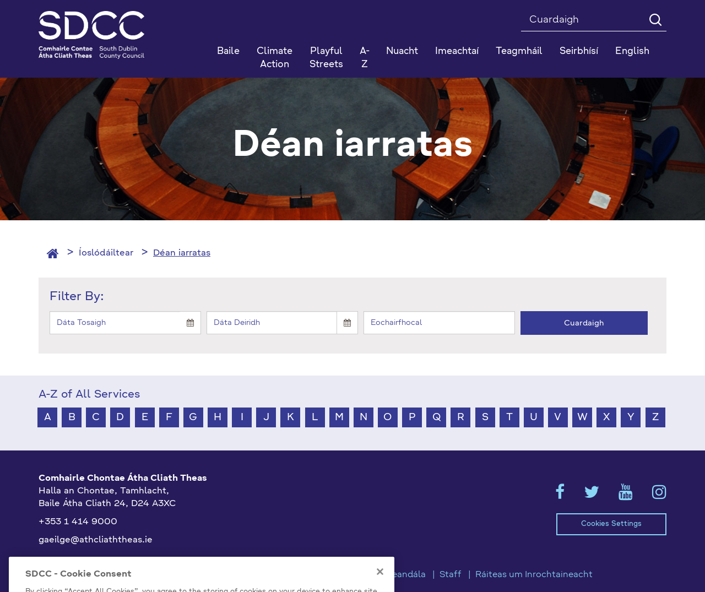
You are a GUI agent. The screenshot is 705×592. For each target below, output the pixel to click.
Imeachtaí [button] (457, 51)
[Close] (380, 582)
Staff (451, 575)
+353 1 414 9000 (78, 522)
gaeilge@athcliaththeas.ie (96, 540)
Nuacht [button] (402, 51)
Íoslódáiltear (106, 253)
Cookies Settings (611, 524)
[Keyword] (439, 322)
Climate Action (274, 58)
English (632, 51)
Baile (228, 51)
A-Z (365, 58)
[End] (272, 322)
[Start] (115, 322)
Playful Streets (326, 58)
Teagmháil (519, 51)
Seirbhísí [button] (579, 51)
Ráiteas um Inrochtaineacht (534, 575)
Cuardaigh (584, 323)
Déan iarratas (181, 253)
